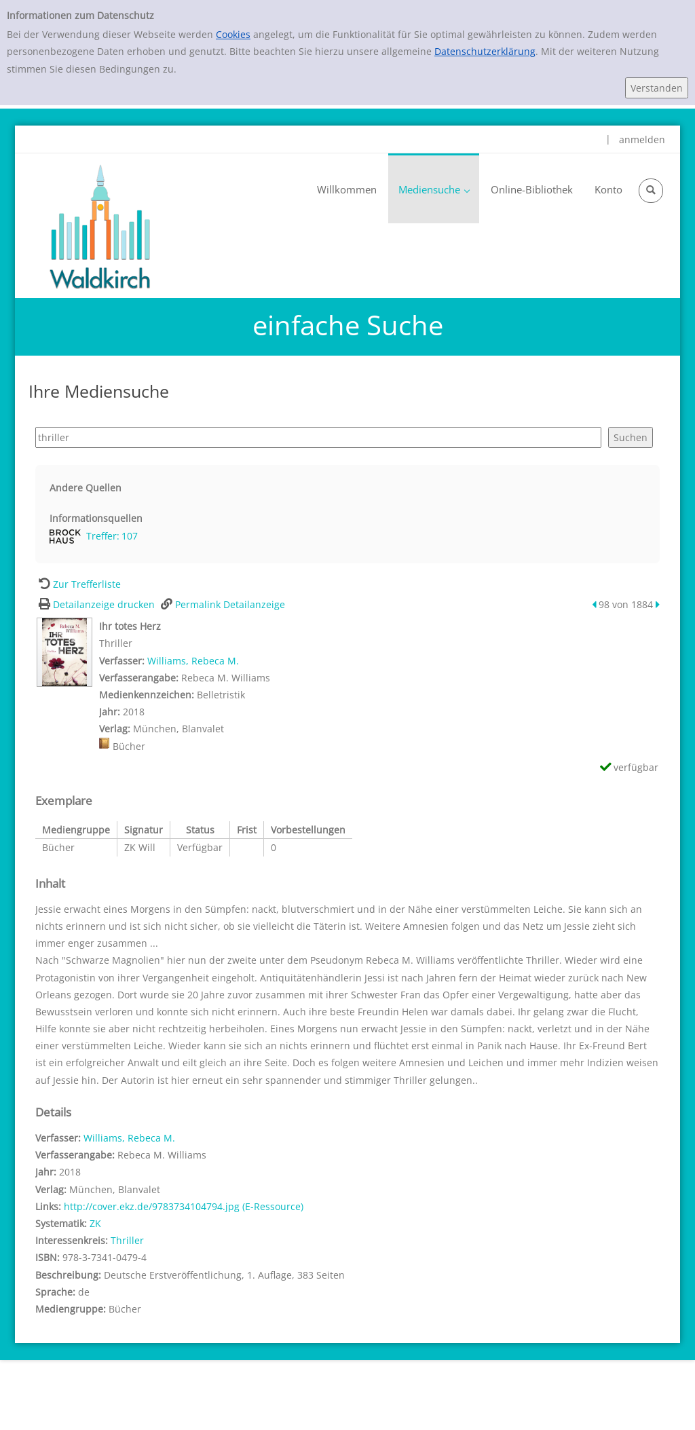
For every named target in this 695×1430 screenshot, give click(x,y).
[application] (433, 188)
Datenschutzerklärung (485, 51)
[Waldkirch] (100, 225)
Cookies (233, 34)
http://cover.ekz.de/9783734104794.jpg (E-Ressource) (183, 1206)
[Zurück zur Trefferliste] (78, 584)
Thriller (127, 1240)
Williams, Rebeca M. (193, 660)
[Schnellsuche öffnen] (651, 190)
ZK (95, 1223)
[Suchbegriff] (318, 437)
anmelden (642, 139)
